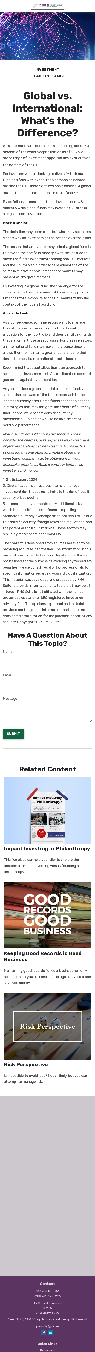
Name (7, 652)
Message (10, 699)
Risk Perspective (26, 1064)
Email (7, 675)
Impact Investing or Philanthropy (47, 848)
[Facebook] (43, 1332)
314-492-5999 (52, 1295)
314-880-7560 (51, 1291)
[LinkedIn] (50, 1332)
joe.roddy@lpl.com (47, 1326)
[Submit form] (13, 734)
